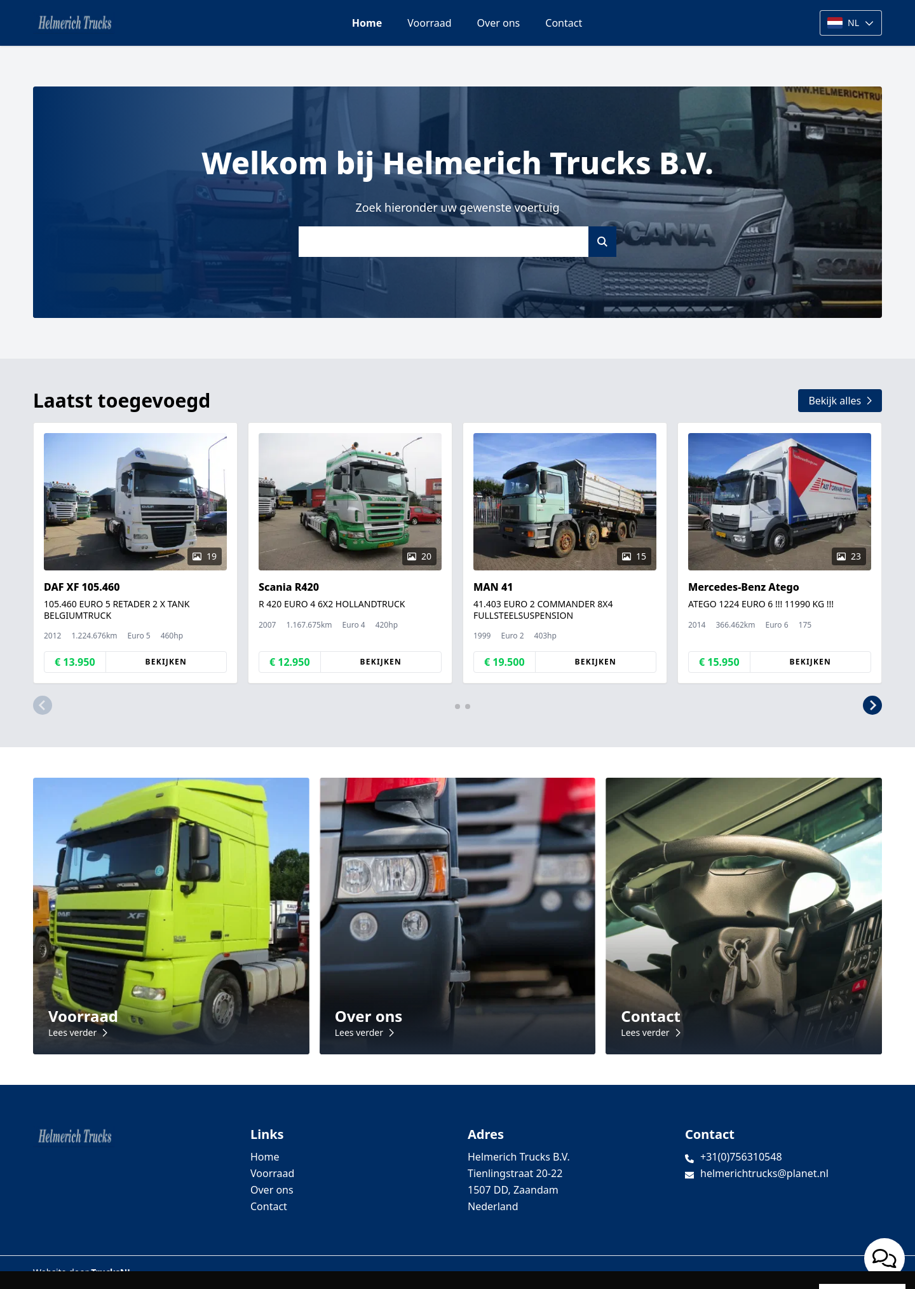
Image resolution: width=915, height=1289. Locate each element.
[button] (42, 705)
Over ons (498, 23)
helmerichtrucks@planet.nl (764, 1173)
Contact (563, 23)
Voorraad (429, 23)
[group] (135, 553)
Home (367, 23)
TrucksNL (111, 1272)
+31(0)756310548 (741, 1157)
